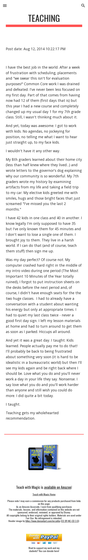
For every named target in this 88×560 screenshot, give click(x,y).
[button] (5, 5)
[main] (44, 20)
